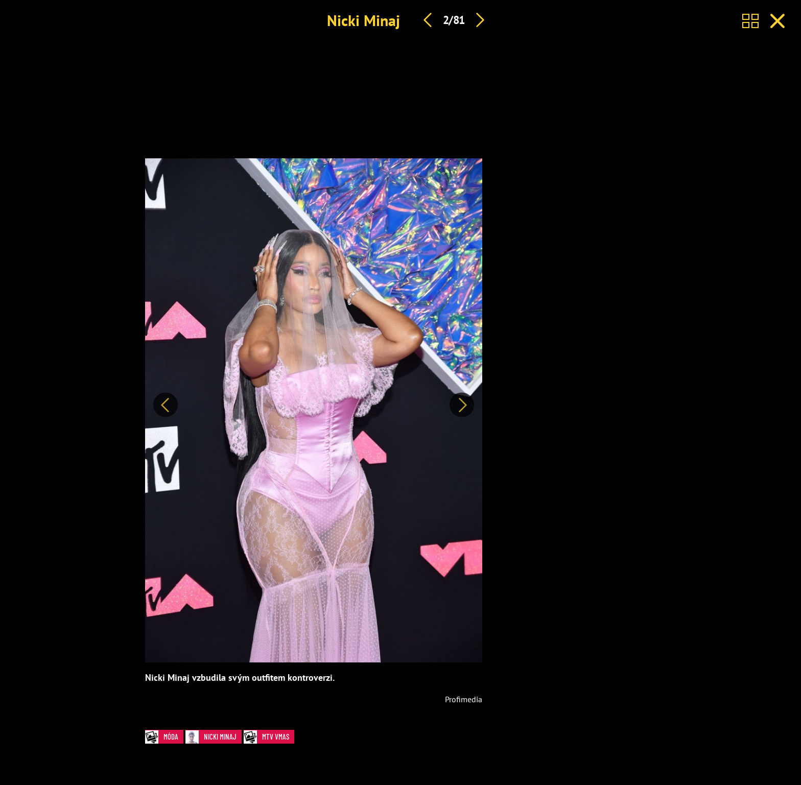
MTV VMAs (269, 737)
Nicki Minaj (363, 20)
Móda (164, 737)
